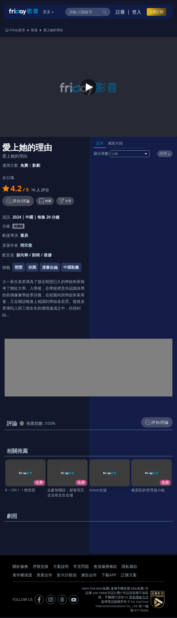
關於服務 (20, 567)
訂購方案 (129, 575)
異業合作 (44, 575)
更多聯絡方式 (138, 598)
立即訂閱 (156, 11)
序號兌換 (40, 567)
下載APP (108, 575)
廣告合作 (89, 575)
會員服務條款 (105, 567)
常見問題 (81, 567)
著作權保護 (22, 575)
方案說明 (61, 567)
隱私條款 (129, 567)
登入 (136, 12)
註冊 (120, 12)
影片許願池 (67, 575)
